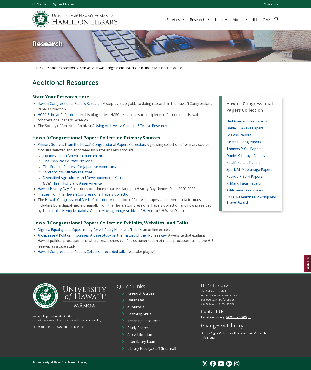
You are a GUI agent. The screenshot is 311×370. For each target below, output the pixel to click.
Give (266, 19)
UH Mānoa (39, 4)
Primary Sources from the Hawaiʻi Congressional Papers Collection (91, 144)
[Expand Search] (276, 19)
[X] (205, 363)
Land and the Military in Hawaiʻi (68, 172)
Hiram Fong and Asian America (77, 183)
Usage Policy (93, 320)
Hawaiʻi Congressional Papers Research (70, 103)
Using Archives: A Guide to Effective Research (131, 125)
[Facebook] (213, 363)
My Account (271, 4)
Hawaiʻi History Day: (54, 188)
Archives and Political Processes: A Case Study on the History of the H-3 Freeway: (102, 235)
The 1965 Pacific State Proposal (68, 161)
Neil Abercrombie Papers (246, 121)
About (240, 19)
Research (200, 19)
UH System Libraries (62, 4)
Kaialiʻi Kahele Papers (243, 162)
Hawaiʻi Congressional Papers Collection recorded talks (82, 251)
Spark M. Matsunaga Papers (249, 169)
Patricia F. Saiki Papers (244, 176)
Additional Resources (244, 190)
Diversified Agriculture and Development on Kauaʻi (83, 177)
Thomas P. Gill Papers (244, 148)
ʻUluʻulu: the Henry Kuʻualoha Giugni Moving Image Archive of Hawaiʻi (98, 210)
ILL (255, 19)
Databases (136, 300)
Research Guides (140, 293)
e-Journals (135, 307)
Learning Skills (139, 314)
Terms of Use (41, 327)
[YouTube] (220, 363)
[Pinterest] (229, 363)
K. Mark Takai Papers (243, 183)
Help (221, 19)
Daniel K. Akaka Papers (244, 128)
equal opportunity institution (54, 316)
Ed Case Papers (238, 135)
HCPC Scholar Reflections (58, 114)
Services (176, 19)
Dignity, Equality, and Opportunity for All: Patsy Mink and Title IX (89, 229)
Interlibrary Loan (141, 341)
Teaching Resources (143, 320)
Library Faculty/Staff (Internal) (151, 348)
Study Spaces (138, 327)
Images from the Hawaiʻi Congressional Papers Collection (84, 194)
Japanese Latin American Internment (72, 155)
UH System (60, 327)
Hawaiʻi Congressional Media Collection (76, 199)
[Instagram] (237, 363)
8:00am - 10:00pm (238, 317)
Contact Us (212, 311)
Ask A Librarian (139, 334)
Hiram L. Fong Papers (243, 142)
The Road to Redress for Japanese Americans (79, 166)
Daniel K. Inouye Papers (245, 155)
